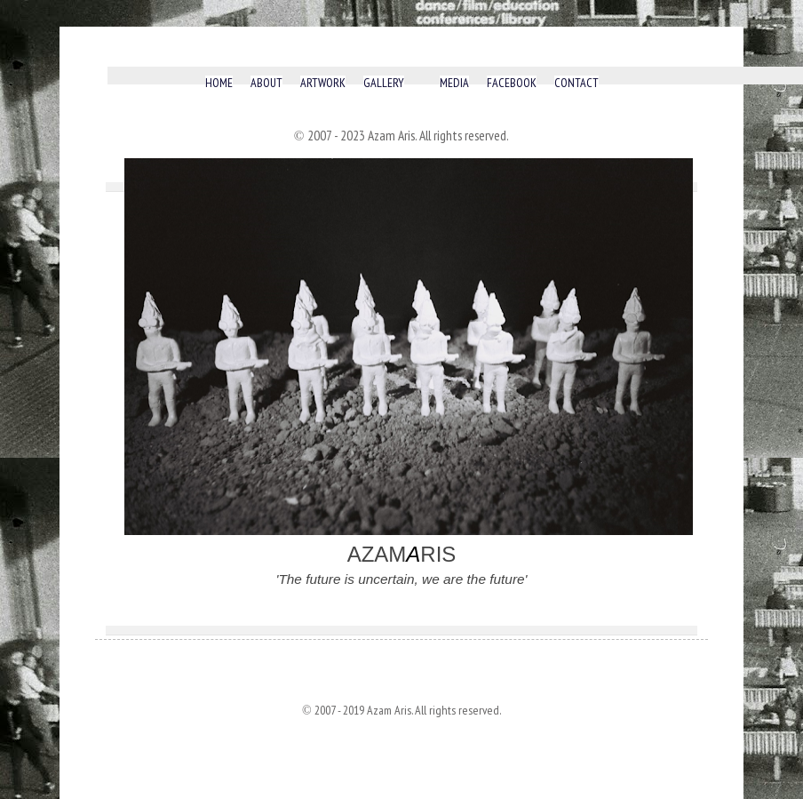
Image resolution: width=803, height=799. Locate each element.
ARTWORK (323, 83)
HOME (219, 83)
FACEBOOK (512, 83)
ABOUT (266, 83)
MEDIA (454, 83)
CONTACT (576, 83)
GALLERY (383, 83)
